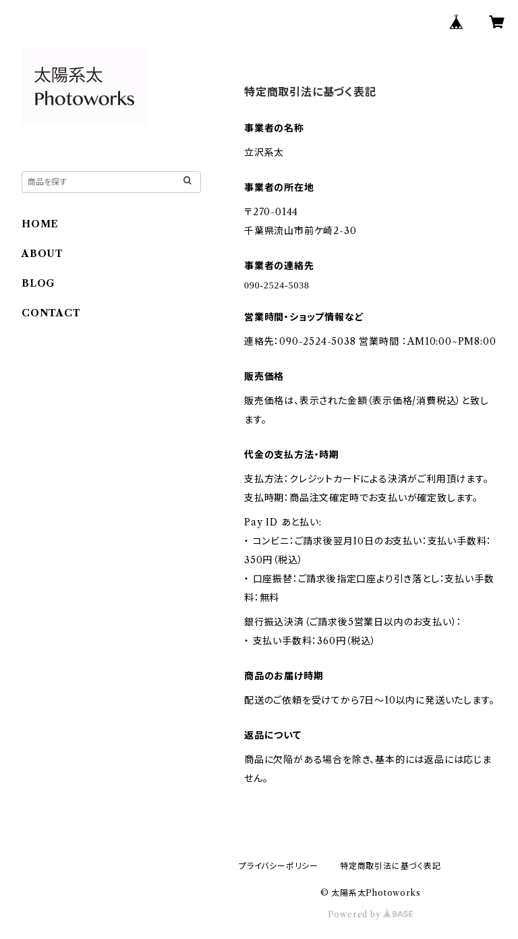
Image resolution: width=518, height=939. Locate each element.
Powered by (370, 914)
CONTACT (51, 313)
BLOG (38, 283)
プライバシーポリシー (278, 866)
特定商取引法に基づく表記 (390, 866)
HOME (40, 224)
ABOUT (42, 254)
